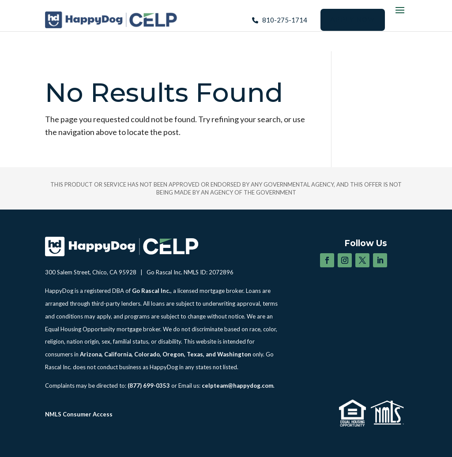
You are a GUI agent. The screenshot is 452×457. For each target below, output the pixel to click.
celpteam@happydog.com (237, 385)
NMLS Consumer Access (79, 414)
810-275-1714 (284, 20)
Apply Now (352, 19)
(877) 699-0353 (149, 385)
